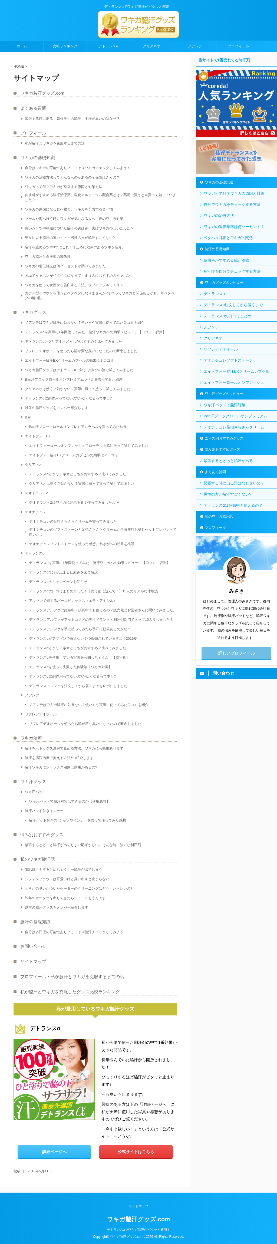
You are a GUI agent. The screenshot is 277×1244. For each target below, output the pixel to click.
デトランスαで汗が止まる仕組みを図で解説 (63, 572)
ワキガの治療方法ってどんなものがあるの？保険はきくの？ (72, 177)
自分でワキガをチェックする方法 (232, 204)
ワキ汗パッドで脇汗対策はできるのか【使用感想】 (69, 801)
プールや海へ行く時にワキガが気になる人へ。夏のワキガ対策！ (76, 219)
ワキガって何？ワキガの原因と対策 (234, 193)
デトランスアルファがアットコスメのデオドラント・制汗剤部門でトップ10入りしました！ (101, 620)
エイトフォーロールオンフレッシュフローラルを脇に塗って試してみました (89, 446)
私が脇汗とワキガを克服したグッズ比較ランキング (70, 991)
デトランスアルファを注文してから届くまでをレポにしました (78, 686)
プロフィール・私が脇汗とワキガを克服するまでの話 (72, 976)
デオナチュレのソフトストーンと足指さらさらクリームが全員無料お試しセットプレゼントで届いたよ (103, 531)
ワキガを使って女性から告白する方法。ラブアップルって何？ (74, 285)
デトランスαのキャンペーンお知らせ (58, 582)
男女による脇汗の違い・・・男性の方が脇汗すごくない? (70, 238)
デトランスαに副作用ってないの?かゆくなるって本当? (68, 398)
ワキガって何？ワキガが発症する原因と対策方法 (63, 187)
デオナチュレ (35, 512)
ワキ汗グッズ (33, 781)
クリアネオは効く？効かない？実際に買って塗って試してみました (77, 389)
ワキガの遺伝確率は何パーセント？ (234, 227)
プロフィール (238, 46)
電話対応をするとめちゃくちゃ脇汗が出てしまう (63, 869)
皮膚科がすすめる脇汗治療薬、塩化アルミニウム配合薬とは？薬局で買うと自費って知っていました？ (100, 197)
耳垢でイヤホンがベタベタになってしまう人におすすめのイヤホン (77, 275)
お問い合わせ (33, 946)
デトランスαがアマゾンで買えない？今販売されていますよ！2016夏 (83, 638)
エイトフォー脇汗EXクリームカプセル (236, 371)
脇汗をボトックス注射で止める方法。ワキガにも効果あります (74, 748)
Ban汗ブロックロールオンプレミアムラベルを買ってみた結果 (74, 379)
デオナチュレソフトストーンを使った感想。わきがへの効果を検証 (81, 544)
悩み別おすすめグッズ (42, 834)
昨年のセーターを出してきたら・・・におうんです (65, 898)
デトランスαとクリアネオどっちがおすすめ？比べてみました (73, 341)
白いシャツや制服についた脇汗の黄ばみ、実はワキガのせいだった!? (79, 228)
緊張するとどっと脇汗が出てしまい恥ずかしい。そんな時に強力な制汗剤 (83, 845)
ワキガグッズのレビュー (224, 283)
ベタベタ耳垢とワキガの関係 (228, 238)
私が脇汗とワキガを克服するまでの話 (55, 143)
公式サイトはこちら (136, 1151)
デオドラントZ (36, 493)
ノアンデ (195, 46)
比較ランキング (65, 46)
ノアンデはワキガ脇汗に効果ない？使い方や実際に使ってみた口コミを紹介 (84, 323)
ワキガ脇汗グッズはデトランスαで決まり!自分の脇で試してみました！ (81, 370)
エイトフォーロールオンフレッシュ (234, 382)
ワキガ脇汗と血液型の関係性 (48, 257)
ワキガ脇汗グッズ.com (42, 93)
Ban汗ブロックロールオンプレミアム (235, 416)
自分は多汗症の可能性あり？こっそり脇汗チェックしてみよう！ (76, 932)
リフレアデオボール (41, 714)
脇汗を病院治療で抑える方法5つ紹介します (59, 758)
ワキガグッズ (33, 312)
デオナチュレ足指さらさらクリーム (234, 427)
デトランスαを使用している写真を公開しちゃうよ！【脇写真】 (79, 657)
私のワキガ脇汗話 (37, 859)
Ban (28, 417)
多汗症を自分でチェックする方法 (232, 271)
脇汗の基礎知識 (35, 921)
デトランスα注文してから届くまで (233, 305)
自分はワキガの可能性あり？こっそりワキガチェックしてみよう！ (77, 168)
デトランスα (108, 46)
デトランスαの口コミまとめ (227, 316)
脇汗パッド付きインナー (44, 811)
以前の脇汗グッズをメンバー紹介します (56, 408)
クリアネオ (151, 46)
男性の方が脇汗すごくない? (227, 494)
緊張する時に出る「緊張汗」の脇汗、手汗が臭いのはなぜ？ (72, 119)
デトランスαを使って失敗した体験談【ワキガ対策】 (70, 667)
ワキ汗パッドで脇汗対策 (224, 405)
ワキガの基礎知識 (37, 157)
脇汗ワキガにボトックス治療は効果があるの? (61, 767)
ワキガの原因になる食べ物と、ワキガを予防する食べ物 (69, 209)
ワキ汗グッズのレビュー (224, 394)
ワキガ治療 (31, 738)
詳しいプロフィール (236, 653)
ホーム (22, 46)
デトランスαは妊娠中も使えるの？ (233, 505)
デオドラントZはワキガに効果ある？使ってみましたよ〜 (74, 502)
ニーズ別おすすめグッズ (224, 438)
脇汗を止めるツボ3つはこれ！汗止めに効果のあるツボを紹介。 (75, 247)
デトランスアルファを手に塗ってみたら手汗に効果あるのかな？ (80, 629)
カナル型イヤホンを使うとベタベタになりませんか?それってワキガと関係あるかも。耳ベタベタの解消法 (99, 295)
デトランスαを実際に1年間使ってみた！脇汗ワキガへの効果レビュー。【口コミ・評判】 (95, 332)
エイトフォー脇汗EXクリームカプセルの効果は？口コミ (69, 360)
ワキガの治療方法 (219, 215)
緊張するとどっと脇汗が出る (228, 460)
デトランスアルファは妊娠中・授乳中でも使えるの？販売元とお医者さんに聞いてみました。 (103, 610)
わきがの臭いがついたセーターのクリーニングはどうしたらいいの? (78, 888)
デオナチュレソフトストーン (228, 360)
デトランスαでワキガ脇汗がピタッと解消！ (138, 1230)
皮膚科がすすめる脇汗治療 (226, 260)
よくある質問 (33, 108)
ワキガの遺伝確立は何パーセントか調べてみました (65, 266)
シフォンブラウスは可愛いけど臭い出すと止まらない (67, 879)
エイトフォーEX (38, 436)
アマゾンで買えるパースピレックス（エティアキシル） (73, 601)
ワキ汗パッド (35, 792)
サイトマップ (33, 961)
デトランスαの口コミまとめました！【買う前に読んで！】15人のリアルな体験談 (93, 591)
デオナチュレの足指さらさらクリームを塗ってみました (73, 521)
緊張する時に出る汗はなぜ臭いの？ (234, 483)
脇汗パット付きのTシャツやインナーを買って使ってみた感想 (77, 820)
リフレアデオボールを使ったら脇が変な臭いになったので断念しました (81, 351)
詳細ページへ (54, 1151)
